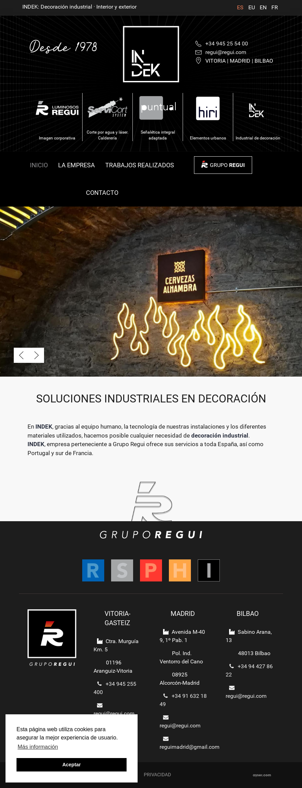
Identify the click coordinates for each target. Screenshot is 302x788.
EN (264, 7)
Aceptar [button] (71, 764)
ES (241, 7)
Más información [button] (38, 747)
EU (252, 7)
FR (274, 7)
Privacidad (157, 774)
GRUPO (227, 165)
